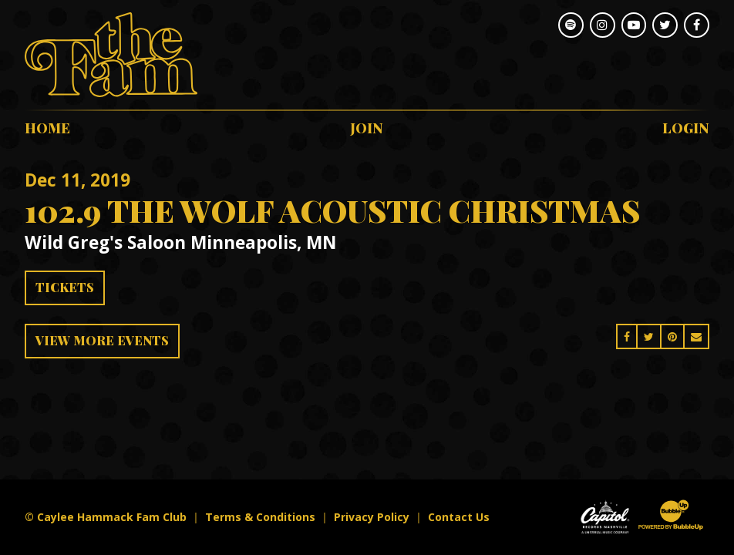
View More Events (102, 340)
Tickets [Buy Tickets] (64, 287)
